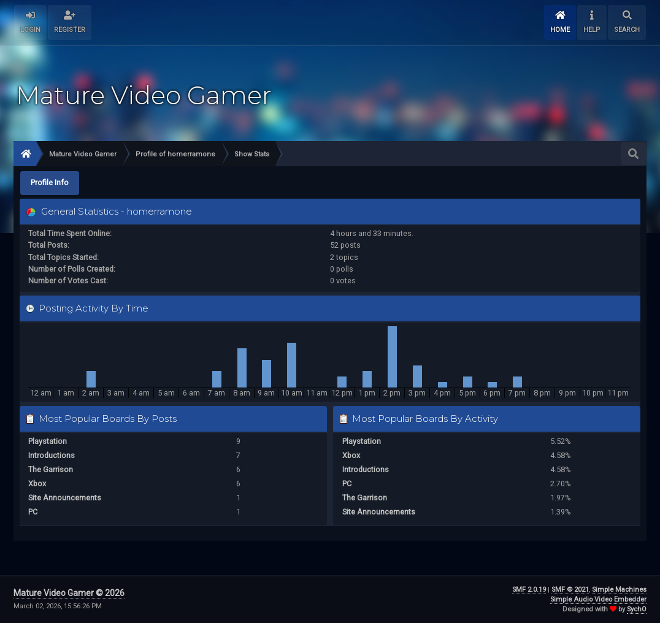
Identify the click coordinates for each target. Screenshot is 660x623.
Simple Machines (619, 590)
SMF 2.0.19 (529, 590)
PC (32, 511)
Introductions (51, 455)
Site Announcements (64, 497)
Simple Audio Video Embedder (598, 599)
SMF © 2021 (570, 590)
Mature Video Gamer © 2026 (69, 593)
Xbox (37, 483)
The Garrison (50, 469)
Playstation (47, 441)
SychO (637, 609)
